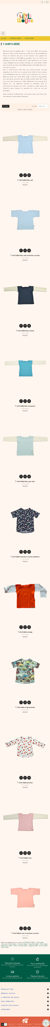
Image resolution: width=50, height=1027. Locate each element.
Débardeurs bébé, (6, 946)
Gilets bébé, (40, 942)
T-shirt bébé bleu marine (25, 331)
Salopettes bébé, (33, 944)
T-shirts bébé (25, 182)
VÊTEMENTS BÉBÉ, (29, 942)
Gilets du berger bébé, (20, 946)
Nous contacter (9, 1024)
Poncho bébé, (43, 946)
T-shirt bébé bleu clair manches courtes (25, 255)
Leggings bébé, (33, 946)
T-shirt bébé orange (25, 632)
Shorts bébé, (44, 944)
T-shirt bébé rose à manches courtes (25, 933)
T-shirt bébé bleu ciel (25, 180)
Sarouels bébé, (22, 944)
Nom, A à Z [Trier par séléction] (43, 106)
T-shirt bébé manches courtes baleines (25, 557)
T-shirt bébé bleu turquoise (25, 406)
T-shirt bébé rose (25, 858)
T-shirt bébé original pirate (25, 707)
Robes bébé (5, 947)
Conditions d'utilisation (24, 1024)
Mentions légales (40, 1024)
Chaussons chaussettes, (9, 944)
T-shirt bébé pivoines (25, 783)
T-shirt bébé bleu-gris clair (25, 481)
